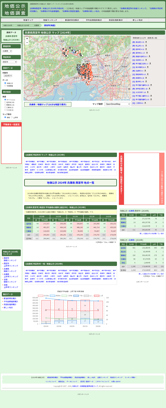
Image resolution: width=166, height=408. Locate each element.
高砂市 (39, 167)
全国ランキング (102, 377)
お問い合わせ (116, 381)
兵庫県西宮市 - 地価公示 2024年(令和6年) (47, 8)
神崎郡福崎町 (96, 170)
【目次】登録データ (86, 381)
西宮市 (54, 164)
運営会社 (61, 381)
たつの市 (40, 170)
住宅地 (28, 224)
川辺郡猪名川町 (50, 170)
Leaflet (115, 100)
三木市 (32, 167)
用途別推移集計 (116, 20)
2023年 (58, 216)
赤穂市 (102, 164)
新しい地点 (138, 20)
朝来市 (102, 167)
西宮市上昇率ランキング (11, 264)
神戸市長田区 (62, 161)
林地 (123, 263)
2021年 (91, 216)
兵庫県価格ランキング (10, 269)
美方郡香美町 (50, 172)
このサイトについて (102, 381)
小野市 (52, 167)
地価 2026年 (7, 25)
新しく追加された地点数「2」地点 (152, 233)
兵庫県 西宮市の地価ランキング (133, 8)
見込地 (123, 251)
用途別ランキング (116, 377)
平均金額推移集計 (94, 20)
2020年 (108, 216)
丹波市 (85, 167)
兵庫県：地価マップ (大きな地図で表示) (47, 104)
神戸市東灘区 (30, 161)
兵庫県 (36, 25)
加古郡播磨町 (85, 170)
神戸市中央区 (106, 161)
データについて (72, 381)
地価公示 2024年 (23, 25)
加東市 (32, 170)
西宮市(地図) (49, 25)
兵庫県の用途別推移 (71, 11)
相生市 (80, 164)
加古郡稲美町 (73, 170)
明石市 (47, 164)
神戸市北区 (96, 161)
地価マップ (28, 20)
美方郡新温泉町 (62, 172)
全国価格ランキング (10, 280)
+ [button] (27, 39)
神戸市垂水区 (85, 161)
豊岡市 (87, 164)
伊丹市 (74, 164)
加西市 (65, 167)
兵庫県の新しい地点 (91, 11)
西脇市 (109, 164)
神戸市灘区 (41, 161)
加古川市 (95, 164)
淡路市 (109, 167)
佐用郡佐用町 (39, 172)
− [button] (27, 43)
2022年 (75, 216)
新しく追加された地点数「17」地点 (151, 274)
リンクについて (50, 381)
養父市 (79, 167)
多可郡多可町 (62, 170)
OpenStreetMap (125, 100)
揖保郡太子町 (107, 170)
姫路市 (34, 164)
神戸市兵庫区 (51, 161)
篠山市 (72, 167)
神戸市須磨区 (74, 161)
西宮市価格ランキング (10, 259)
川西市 (45, 167)
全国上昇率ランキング (11, 285)
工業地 (28, 231)
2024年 (41, 216)
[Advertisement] (11, 207)
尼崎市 (40, 164)
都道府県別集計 (72, 20)
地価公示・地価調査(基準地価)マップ (85, 386)
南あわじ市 (94, 167)
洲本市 (60, 164)
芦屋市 (67, 164)
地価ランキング (50, 20)
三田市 (59, 167)
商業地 (28, 227)
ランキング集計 (130, 377)
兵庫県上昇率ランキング (11, 275)
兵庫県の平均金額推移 (50, 11)
